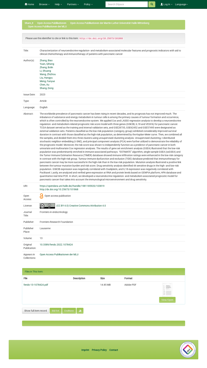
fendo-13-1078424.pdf (36, 284)
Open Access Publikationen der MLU (47, 26)
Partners (73, 4)
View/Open (167, 299)
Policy (88, 4)
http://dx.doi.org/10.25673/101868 (59, 189)
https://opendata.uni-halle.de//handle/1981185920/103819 (72, 186)
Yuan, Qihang (47, 63)
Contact (113, 350)
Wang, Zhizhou (48, 74)
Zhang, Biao (46, 60)
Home (29, 4)
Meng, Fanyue (47, 81)
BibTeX (55, 310)
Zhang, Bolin (46, 67)
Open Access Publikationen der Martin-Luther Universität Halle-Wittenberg (109, 23)
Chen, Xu (44, 84)
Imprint (85, 350)
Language (181, 4)
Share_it (29, 23)
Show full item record (35, 310)
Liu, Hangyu (46, 77)
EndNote (69, 310)
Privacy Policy (99, 350)
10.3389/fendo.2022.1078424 (56, 244)
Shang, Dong (46, 88)
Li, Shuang (45, 70)
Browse (44, 4)
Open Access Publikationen (51, 23)
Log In (166, 4)
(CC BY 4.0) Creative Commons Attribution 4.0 (81, 205)
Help (58, 4)
